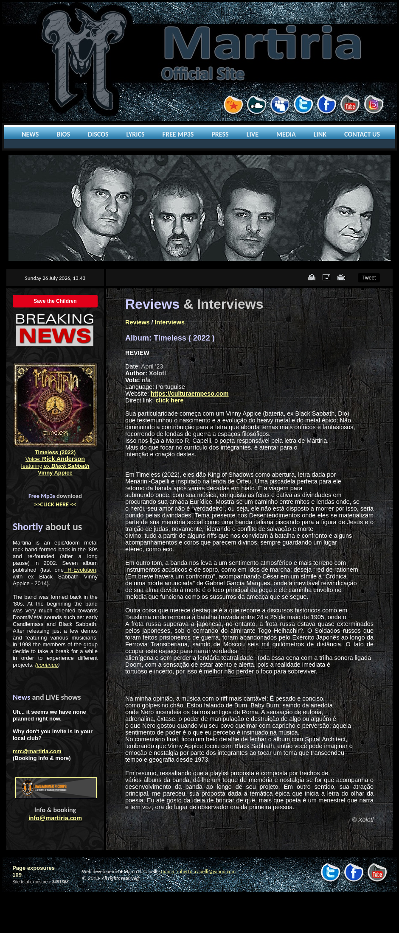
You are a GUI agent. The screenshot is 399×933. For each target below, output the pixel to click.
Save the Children (55, 301)
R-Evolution (80, 570)
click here (169, 400)
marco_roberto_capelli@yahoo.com (198, 871)
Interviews (170, 322)
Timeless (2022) (55, 452)
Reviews (137, 322)
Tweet (369, 278)
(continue (46, 665)
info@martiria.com (55, 818)
